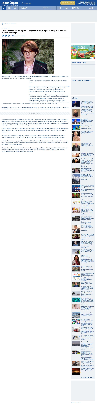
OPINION (84, 8)
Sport (37, 8)
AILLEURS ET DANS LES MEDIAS (23, 8)
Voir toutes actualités (87, 377)
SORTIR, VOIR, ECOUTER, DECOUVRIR (45, 8)
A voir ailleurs (91, 8)
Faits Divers (66, 8)
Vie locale (9, 8)
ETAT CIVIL (15, 8)
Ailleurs (32, 8)
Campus (53, 8)
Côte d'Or (60, 8)
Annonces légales (68, 3)
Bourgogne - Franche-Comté (75, 8)
